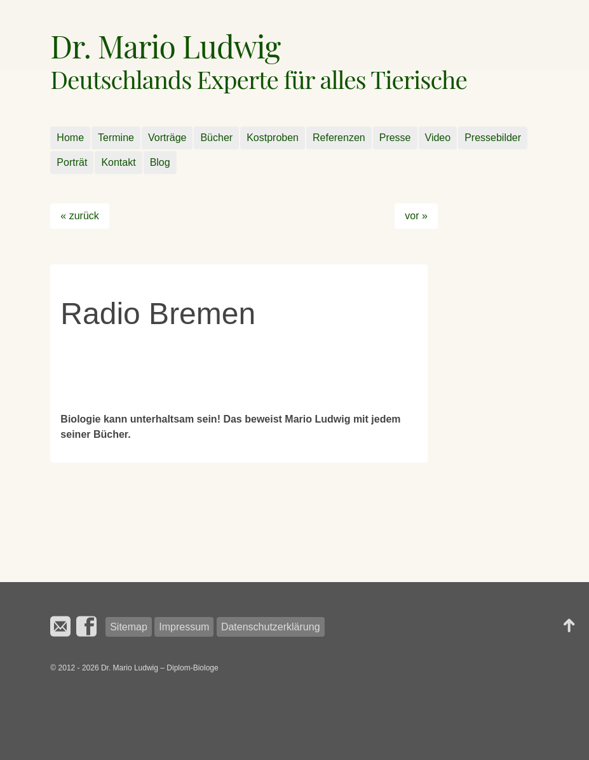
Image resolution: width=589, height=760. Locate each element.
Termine (116, 137)
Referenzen (339, 137)
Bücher (216, 137)
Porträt (72, 162)
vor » (416, 215)
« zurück (79, 215)
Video (438, 137)
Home (70, 137)
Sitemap (128, 626)
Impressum (184, 626)
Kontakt (118, 162)
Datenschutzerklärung (270, 626)
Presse (395, 137)
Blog (160, 162)
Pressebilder (492, 137)
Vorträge (167, 137)
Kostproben (273, 137)
